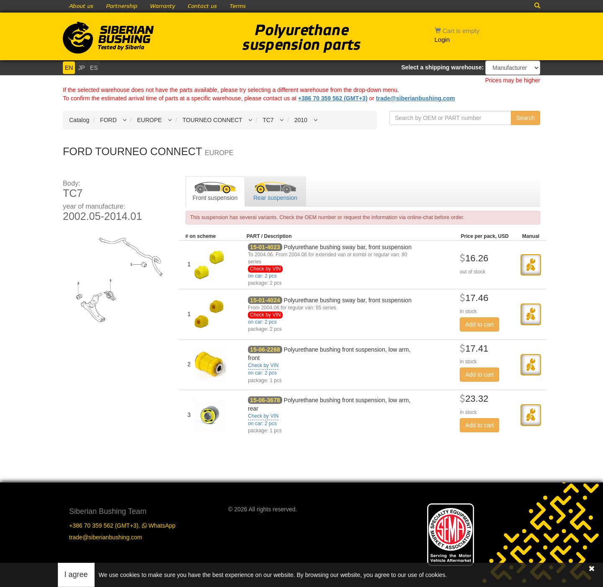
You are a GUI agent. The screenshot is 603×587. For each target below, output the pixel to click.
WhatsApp (158, 525)
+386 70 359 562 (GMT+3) (333, 98)
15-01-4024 (265, 300)
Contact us (202, 6)
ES (94, 67)
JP (81, 67)
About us (81, 6)
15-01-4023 (265, 247)
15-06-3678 (265, 400)
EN (69, 67)
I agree (76, 574)
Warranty (162, 6)
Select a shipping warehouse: (442, 67)
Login (442, 39)
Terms (237, 6)
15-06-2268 (265, 349)
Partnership (121, 6)
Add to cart (479, 324)
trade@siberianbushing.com (415, 98)
